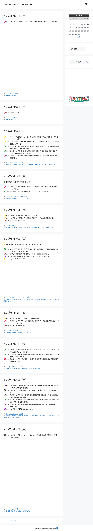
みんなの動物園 (28, 164)
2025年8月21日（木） (16, 16)
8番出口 (36, 227)
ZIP (25, 332)
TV (6, 93)
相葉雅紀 (8, 164)
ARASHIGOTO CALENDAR (18, 4)
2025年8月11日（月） (16, 209)
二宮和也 (15, 164)
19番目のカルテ (27, 511)
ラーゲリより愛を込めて (47, 227)
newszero (13, 119)
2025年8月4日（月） (15, 312)
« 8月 (78, 37)
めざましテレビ (28, 227)
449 (12, 520)
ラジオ (11, 196)
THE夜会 (13, 95)
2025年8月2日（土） (15, 344)
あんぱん (44, 164)
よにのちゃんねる (34, 299)
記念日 (26, 196)
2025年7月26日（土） (16, 379)
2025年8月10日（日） (16, 238)
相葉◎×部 (38, 164)
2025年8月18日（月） (16, 107)
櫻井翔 (8, 95)
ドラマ (21, 163)
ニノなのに (43, 416)
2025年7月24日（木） (16, 429)
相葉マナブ (44, 299)
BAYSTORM (52, 299)
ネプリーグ (30, 332)
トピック (8, 297)
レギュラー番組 (13, 93)
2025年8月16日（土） (16, 131)
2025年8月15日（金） (16, 176)
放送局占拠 (51, 164)
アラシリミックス (23, 198)
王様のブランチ (52, 416)
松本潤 (14, 299)
